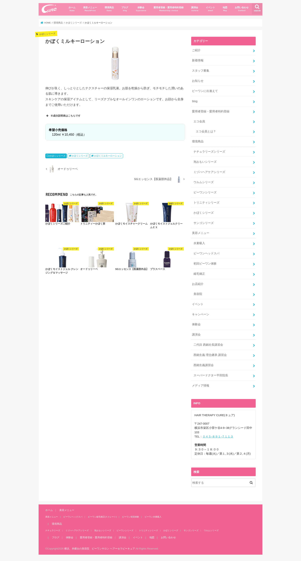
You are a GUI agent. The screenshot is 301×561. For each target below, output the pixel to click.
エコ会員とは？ (206, 131)
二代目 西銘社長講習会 (208, 344)
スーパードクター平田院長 (211, 375)
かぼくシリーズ (57, 155)
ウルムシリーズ (204, 182)
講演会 (194, 9)
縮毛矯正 (199, 273)
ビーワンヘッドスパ (206, 253)
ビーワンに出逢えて (205, 91)
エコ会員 (199, 121)
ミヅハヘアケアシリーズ (209, 172)
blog (194, 101)
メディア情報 (200, 385)
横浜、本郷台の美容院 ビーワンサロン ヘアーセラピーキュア (99, 548)
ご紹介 (196, 50)
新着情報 (197, 60)
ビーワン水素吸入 (153, 517)
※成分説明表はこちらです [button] (62, 116)
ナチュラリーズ (52, 530)
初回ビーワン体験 (205, 263)
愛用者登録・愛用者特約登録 (169, 9)
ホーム (72, 9)
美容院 (198, 294)
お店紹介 (197, 284)
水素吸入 (199, 243)
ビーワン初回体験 (130, 517)
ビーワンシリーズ (205, 192)
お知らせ (197, 80)
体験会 (141, 9)
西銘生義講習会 (204, 365)
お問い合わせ (242, 9)
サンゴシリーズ (204, 223)
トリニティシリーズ (206, 202)
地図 (225, 9)
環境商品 (109, 9)
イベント (210, 9)
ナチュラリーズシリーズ (209, 151)
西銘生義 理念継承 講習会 (210, 354)
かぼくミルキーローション (108, 155)
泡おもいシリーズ (205, 161)
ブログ (124, 9)
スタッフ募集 (200, 70)
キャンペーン (200, 314)
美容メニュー (90, 9)
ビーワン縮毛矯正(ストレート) (102, 517)
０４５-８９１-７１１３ (218, 436)
